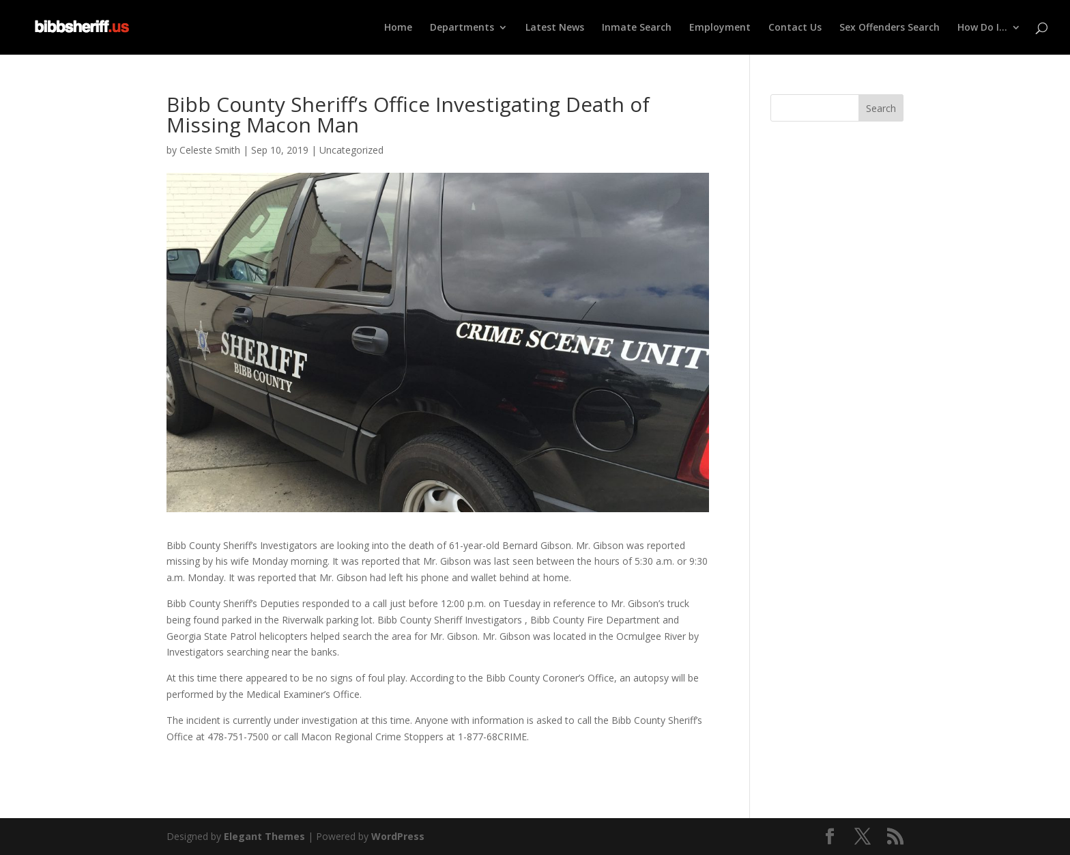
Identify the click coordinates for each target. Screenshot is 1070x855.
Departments (462, 28)
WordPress (397, 836)
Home (398, 28)
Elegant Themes (264, 836)
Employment (720, 28)
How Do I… (982, 28)
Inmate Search (636, 28)
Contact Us (795, 28)
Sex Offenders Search (889, 28)
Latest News (554, 28)
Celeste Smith (209, 149)
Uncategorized (351, 149)
